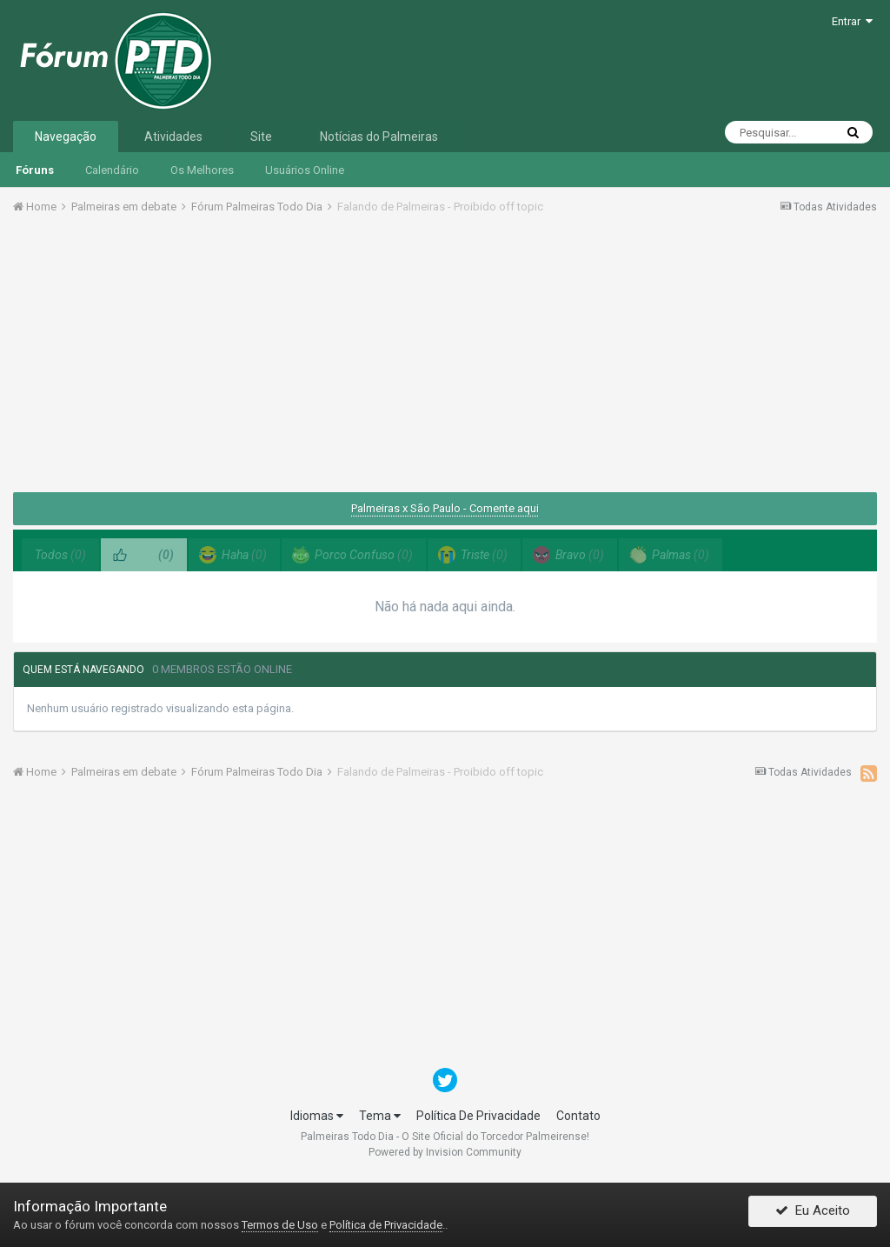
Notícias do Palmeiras (379, 136)
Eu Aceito (812, 1215)
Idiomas (316, 1116)
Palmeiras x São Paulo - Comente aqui (445, 508)
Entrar (852, 21)
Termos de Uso (280, 1224)
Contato (578, 1116)
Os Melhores (202, 170)
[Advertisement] (445, 359)
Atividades (173, 136)
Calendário (112, 170)
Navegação (65, 136)
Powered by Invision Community (445, 1152)
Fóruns (35, 170)
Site (261, 136)
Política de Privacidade (385, 1224)
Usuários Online (304, 170)
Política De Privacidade (478, 1116)
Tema (380, 1116)
